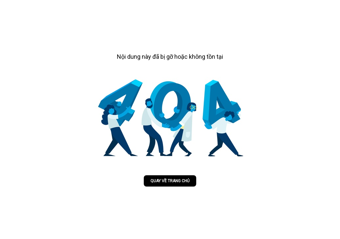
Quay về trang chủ (170, 181)
